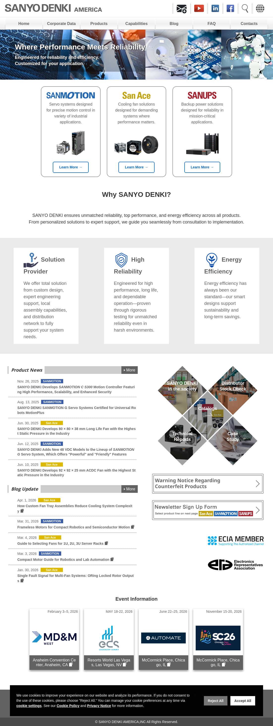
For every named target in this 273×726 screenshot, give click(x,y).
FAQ (212, 24)
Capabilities (136, 24)
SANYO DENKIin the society (182, 392)
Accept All (242, 701)
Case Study (233, 442)
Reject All (215, 701)
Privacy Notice (99, 706)
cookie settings (29, 706)
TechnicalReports (182, 442)
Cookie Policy (68, 706)
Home (23, 24)
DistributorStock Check (232, 392)
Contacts (249, 24)
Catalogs (207, 417)
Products (99, 24)
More (130, 370)
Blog (174, 24)
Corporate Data (61, 24)
